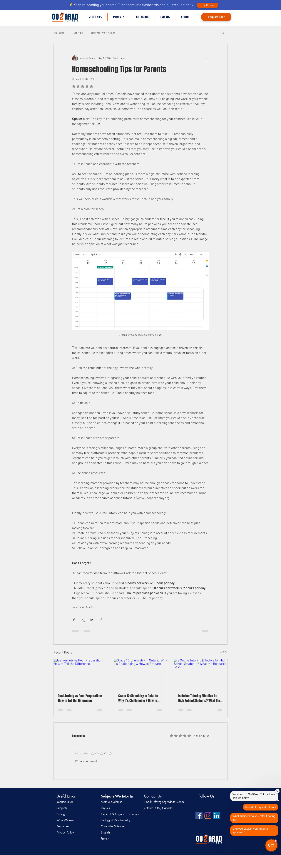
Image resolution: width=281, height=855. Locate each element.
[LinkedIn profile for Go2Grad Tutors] (216, 815)
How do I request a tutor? (260, 807)
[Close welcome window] (277, 791)
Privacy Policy (65, 832)
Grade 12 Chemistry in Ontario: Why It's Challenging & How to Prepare (138, 698)
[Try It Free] (207, 5)
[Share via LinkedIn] (92, 620)
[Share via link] (101, 620)
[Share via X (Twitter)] (83, 620)
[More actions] (207, 58)
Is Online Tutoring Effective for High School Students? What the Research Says (199, 698)
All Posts (59, 33)
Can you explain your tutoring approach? (251, 830)
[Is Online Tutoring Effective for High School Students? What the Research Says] (200, 674)
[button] (142, 17)
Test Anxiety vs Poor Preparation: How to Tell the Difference (80, 698)
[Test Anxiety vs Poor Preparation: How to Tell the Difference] (80, 674)
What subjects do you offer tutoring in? (254, 817)
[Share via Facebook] (74, 620)
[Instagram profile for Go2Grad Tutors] (207, 815)
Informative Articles (103, 33)
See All (224, 652)
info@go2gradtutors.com (168, 802)
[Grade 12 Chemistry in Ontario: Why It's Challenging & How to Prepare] (140, 674)
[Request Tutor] (216, 17)
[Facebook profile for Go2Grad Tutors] (199, 815)
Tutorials (77, 33)
